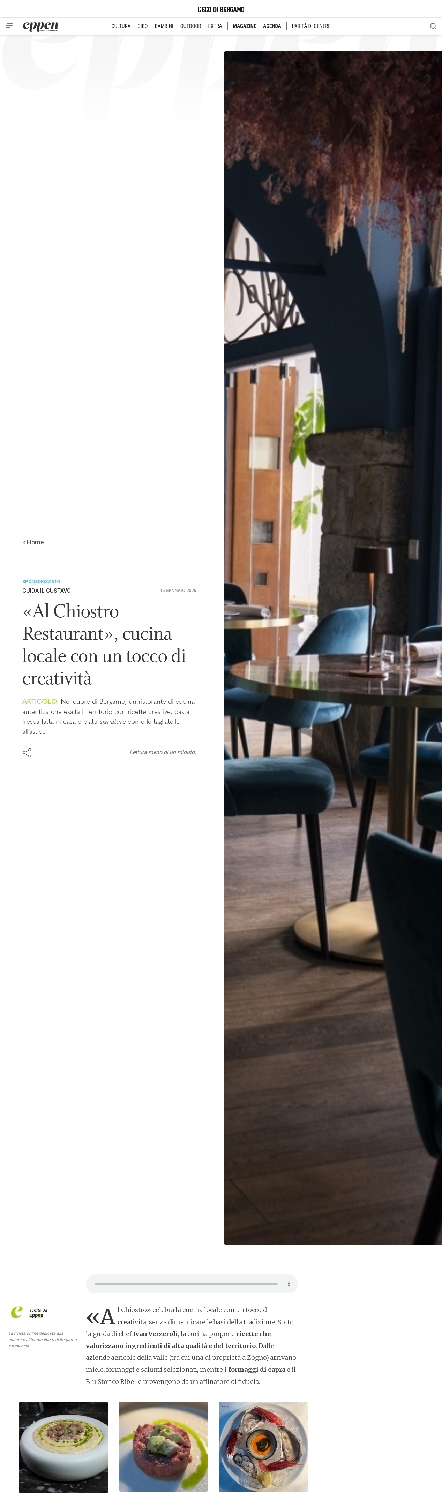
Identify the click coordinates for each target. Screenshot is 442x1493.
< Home (33, 542)
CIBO (142, 26)
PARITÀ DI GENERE (311, 26)
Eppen (36, 1315)
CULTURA (120, 26)
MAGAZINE (244, 26)
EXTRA (215, 26)
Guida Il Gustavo (46, 590)
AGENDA (272, 26)
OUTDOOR (190, 26)
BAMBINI (164, 26)
